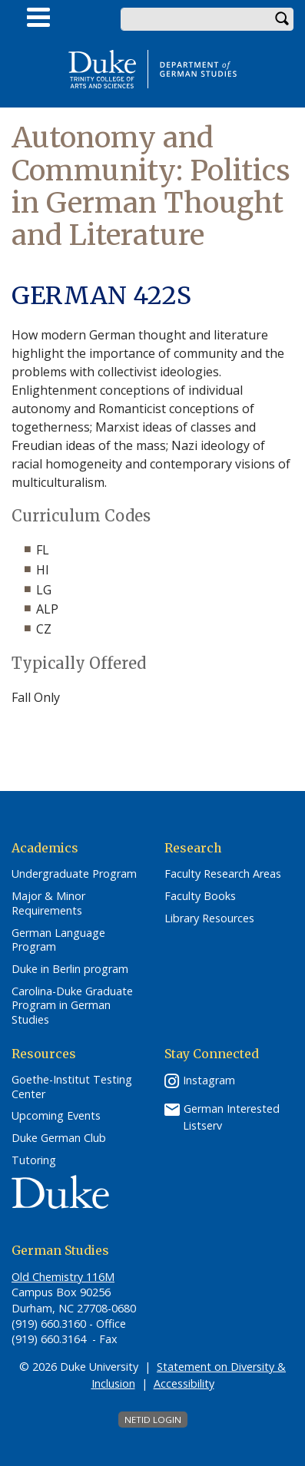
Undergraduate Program (74, 874)
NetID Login (152, 1419)
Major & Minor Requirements (48, 903)
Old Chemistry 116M (63, 1276)
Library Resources (209, 918)
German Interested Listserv (231, 1117)
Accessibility (184, 1383)
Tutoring (34, 1160)
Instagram (209, 1080)
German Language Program (58, 940)
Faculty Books (200, 896)
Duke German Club (59, 1138)
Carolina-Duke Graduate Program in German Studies (72, 1006)
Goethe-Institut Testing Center (72, 1087)
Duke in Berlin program (70, 969)
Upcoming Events (56, 1116)
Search (281, 19)
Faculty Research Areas (222, 874)
